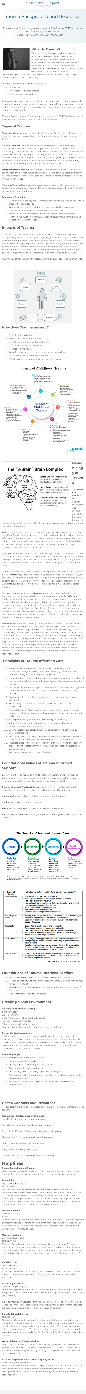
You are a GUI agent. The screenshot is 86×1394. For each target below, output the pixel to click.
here (66, 34)
